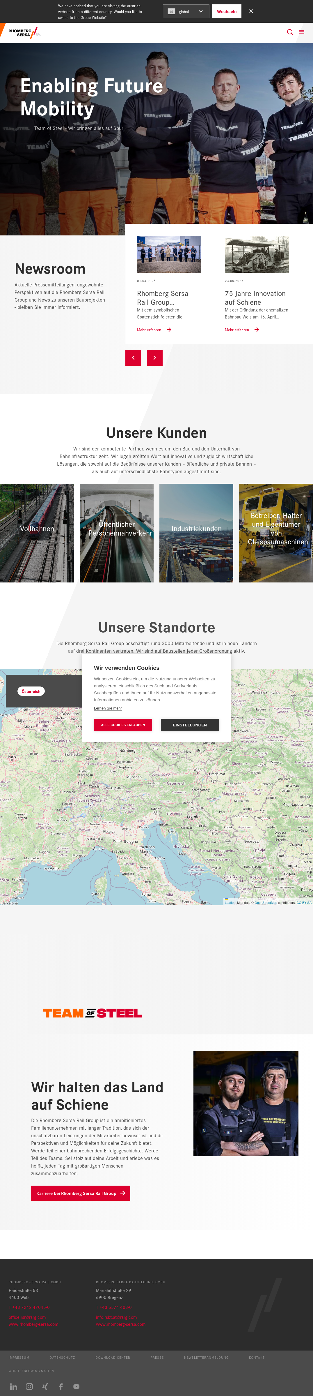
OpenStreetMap (266, 902)
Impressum (19, 1357)
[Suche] (290, 32)
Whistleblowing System (32, 1370)
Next (155, 358)
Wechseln (227, 11)
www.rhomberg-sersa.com (120, 1324)
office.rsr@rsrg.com (27, 1317)
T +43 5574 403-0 (114, 1307)
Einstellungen (190, 725)
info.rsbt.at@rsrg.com (116, 1317)
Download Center (112, 1357)
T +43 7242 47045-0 (29, 1307)
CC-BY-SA (304, 902)
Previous (133, 358)
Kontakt (257, 1357)
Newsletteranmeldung (206, 1357)
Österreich (31, 691)
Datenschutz (62, 1357)
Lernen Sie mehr (108, 708)
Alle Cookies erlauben (123, 725)
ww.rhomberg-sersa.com (35, 1324)
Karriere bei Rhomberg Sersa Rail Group (76, 1193)
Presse (157, 1357)
